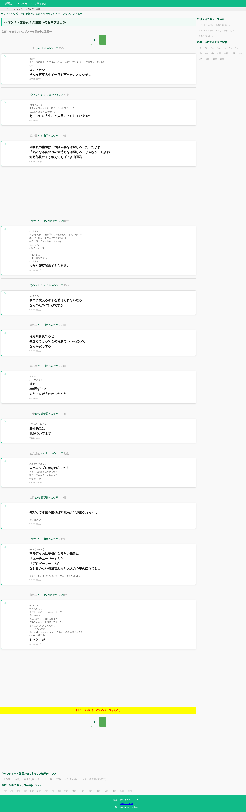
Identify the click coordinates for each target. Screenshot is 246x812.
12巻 (63, 365)
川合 (32, 48)
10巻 (66, 453)
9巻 (63, 538)
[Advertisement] (99, 196)
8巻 (65, 594)
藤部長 (33, 594)
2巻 (12, 791)
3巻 (18, 791)
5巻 (32, 791)
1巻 (5, 791)
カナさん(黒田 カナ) (75, 779)
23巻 (61, 48)
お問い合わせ (126, 803)
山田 (32, 497)
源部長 (33, 135)
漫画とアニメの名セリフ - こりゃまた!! (26, 3)
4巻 (25, 791)
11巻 (63, 413)
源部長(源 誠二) (97, 779)
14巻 (63, 324)
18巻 (63, 135)
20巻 (66, 94)
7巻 (52, 791)
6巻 (39, 791)
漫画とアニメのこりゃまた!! (126, 800)
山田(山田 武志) (52, 779)
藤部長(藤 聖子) (32, 779)
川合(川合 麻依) (11, 779)
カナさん (35, 453)
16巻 (66, 220)
